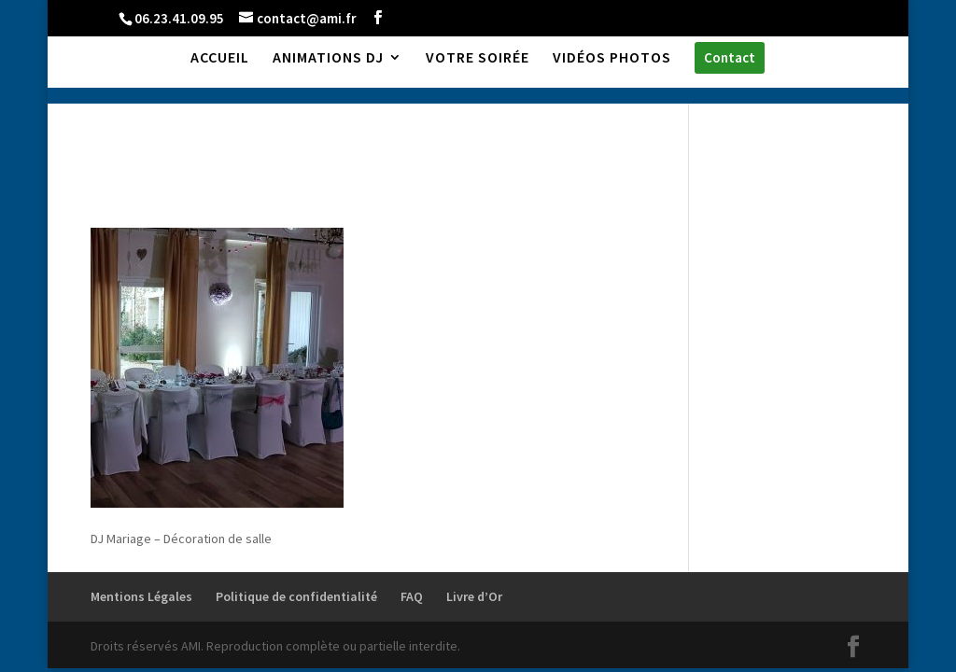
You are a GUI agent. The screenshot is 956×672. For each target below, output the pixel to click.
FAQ (412, 596)
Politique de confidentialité (296, 596)
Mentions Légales (141, 596)
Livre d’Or (474, 596)
